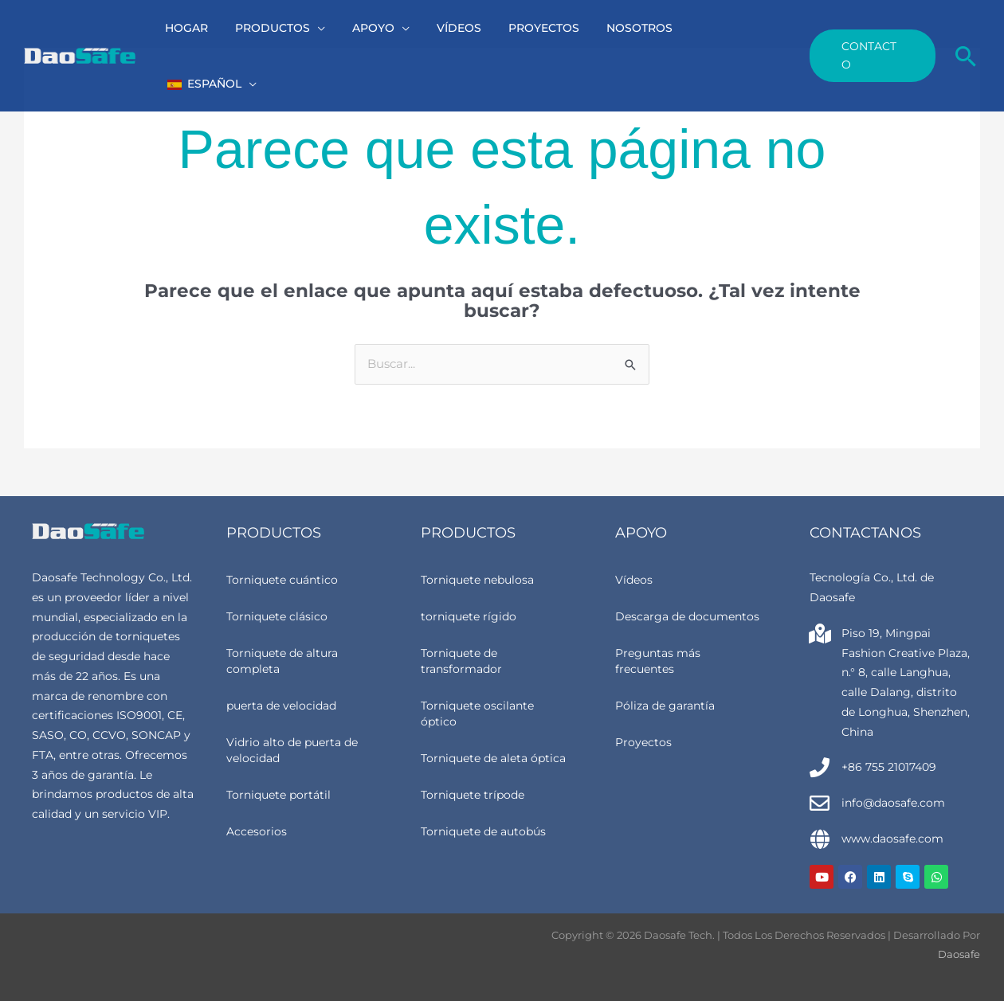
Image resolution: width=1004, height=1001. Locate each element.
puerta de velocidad (281, 705)
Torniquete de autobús (483, 831)
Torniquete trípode (472, 795)
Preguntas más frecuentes (657, 661)
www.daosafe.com (892, 838)
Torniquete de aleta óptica (493, 758)
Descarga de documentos (687, 616)
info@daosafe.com (893, 803)
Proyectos (643, 742)
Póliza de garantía (665, 705)
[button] (330, 28)
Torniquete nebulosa (477, 580)
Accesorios (256, 831)
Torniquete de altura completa (282, 661)
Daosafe (959, 954)
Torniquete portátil (278, 795)
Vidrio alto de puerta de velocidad (292, 750)
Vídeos (634, 580)
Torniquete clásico (276, 616)
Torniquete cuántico (282, 580)
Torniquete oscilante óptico (477, 713)
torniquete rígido (468, 616)
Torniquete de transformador (461, 661)
